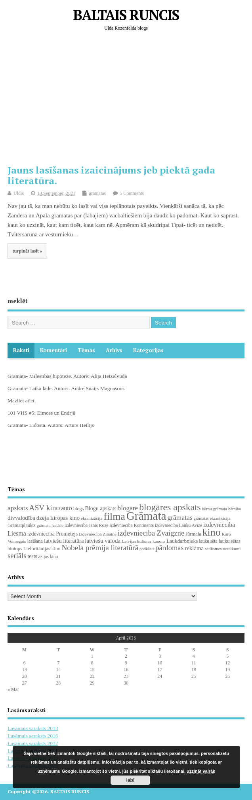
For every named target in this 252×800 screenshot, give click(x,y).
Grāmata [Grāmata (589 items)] (146, 515)
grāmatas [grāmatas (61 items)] (180, 517)
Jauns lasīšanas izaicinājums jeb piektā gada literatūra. (111, 175)
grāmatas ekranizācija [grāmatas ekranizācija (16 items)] (212, 518)
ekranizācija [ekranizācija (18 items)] (91, 518)
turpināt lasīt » (27, 251)
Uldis (18, 193)
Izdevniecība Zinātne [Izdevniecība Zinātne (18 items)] (97, 534)
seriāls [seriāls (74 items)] (17, 555)
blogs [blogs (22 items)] (78, 508)
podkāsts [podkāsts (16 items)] (146, 549)
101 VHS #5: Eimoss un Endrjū (41, 413)
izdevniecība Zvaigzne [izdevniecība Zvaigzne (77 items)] (151, 533)
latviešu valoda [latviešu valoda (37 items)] (102, 541)
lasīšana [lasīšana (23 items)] (34, 541)
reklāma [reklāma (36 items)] (194, 548)
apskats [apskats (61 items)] (18, 508)
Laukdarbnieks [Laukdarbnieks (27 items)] (182, 541)
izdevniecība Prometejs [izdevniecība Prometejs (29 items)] (52, 534)
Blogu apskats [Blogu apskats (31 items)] (100, 508)
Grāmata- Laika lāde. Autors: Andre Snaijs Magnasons (66, 388)
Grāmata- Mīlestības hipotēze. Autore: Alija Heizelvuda (67, 376)
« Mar (13, 689)
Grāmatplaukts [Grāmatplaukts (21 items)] (22, 525)
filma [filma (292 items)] (114, 516)
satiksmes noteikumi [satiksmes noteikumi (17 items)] (223, 548)
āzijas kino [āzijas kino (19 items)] (48, 556)
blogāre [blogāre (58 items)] (128, 508)
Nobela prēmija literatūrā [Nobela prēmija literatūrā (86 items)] (99, 547)
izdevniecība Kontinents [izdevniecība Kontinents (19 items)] (131, 525)
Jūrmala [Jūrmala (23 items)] (193, 534)
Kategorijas (148, 350)
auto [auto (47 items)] (66, 508)
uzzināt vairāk (201, 771)
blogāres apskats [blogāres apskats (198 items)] (170, 507)
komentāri (53, 350)
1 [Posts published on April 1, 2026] (92, 656)
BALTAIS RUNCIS (126, 15)
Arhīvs (114, 350)
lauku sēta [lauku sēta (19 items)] (208, 541)
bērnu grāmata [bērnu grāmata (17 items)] (214, 508)
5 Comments (132, 193)
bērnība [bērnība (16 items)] (234, 509)
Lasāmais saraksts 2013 (33, 728)
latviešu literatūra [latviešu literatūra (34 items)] (64, 541)
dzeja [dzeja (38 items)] (42, 518)
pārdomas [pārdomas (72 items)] (169, 548)
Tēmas (86, 350)
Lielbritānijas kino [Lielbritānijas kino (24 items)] (42, 548)
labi (130, 780)
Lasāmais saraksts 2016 (33, 736)
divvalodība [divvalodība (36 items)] (21, 518)
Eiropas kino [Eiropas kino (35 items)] (65, 518)
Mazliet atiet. (22, 401)
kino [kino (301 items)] (211, 532)
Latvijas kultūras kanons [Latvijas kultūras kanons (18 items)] (143, 541)
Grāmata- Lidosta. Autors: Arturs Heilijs (51, 425)
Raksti (21, 350)
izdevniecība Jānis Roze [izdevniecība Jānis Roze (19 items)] (87, 525)
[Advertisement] (130, 100)
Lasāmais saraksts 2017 (33, 743)
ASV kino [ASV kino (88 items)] (44, 508)
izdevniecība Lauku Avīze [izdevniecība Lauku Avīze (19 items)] (178, 525)
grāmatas (97, 193)
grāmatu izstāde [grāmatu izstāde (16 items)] (50, 525)
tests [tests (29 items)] (32, 556)
